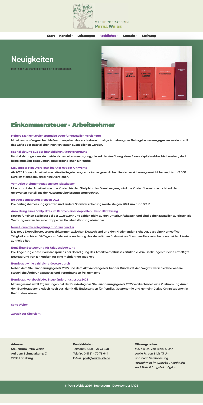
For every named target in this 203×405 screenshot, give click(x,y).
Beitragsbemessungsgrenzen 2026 (35, 200)
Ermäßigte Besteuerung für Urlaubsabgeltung (43, 249)
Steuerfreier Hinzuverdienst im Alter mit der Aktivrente (49, 168)
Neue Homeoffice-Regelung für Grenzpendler (42, 228)
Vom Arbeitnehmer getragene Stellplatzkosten (43, 184)
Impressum (102, 387)
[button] (72, 36)
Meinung (149, 36)
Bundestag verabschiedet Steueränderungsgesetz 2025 (49, 281)
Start (51, 36)
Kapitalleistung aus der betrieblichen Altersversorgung (49, 152)
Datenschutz (121, 387)
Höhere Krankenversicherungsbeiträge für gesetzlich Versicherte (56, 135)
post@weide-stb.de (96, 360)
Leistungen (86, 36)
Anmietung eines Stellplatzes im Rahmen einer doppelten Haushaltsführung (64, 212)
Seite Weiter (19, 306)
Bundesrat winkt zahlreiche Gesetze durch (40, 265)
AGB (135, 387)
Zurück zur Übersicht (25, 315)
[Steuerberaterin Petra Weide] (101, 16)
